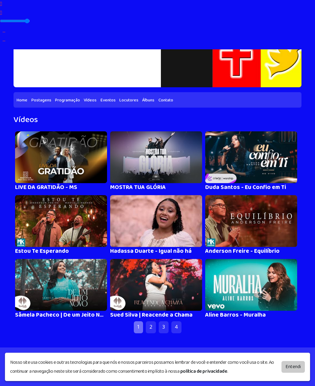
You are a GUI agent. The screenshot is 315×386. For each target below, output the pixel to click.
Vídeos (90, 100)
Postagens (41, 100)
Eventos (108, 100)
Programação (67, 100)
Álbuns (148, 100)
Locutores (128, 100)
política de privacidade (203, 371)
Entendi (293, 366)
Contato (165, 100)
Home (22, 100)
